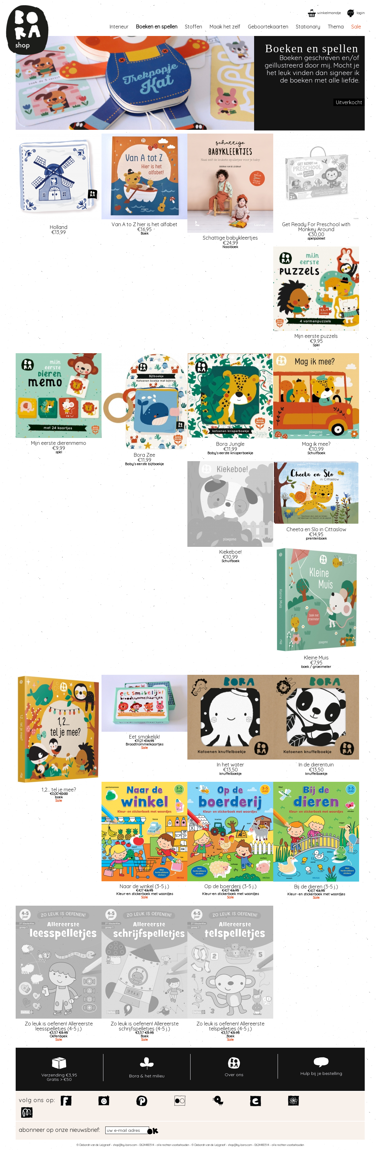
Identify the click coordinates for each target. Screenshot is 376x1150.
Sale (356, 26)
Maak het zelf (225, 26)
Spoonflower (294, 1101)
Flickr (180, 1101)
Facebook (66, 1101)
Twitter (218, 1101)
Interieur (119, 26)
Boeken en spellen (156, 26)
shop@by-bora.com (125, 1145)
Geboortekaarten (268, 26)
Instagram (104, 1101)
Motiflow (27, 1112)
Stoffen (193, 26)
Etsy (256, 1101)
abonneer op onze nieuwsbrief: (59, 1130)
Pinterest (142, 1101)
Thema (336, 26)
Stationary (308, 26)
